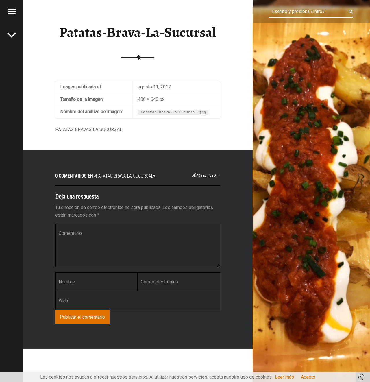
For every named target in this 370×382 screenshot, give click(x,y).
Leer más (284, 377)
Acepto (308, 377)
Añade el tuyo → (206, 175)
